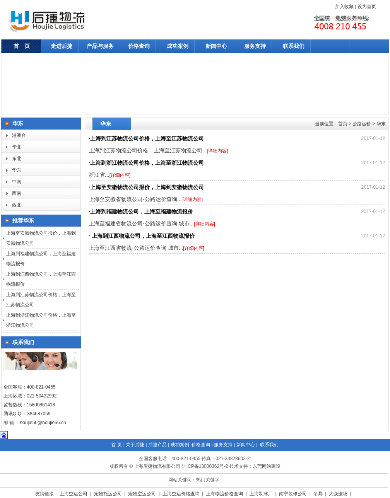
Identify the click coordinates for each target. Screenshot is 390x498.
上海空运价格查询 (181, 493)
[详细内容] (217, 150)
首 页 (22, 46)
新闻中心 (216, 46)
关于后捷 (135, 444)
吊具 (318, 493)
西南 (16, 193)
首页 (342, 123)
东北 (16, 158)
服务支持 (255, 46)
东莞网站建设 (267, 466)
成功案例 (177, 46)
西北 (16, 205)
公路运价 (361, 123)
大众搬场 (339, 493)
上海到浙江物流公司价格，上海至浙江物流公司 (147, 163)
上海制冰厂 (262, 493)
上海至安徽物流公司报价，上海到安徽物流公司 (147, 187)
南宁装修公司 (293, 493)
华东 (16, 170)
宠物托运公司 (108, 493)
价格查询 (139, 46)
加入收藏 (344, 6)
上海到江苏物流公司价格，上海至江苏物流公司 (147, 138)
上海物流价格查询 (225, 493)
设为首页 (367, 6)
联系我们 (293, 46)
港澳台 (19, 135)
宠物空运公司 (142, 493)
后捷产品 (157, 444)
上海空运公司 (74, 493)
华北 (16, 147)
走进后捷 (61, 46)
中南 (16, 181)
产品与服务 (100, 46)
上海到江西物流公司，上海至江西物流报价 (142, 236)
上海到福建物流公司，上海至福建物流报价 (141, 211)
